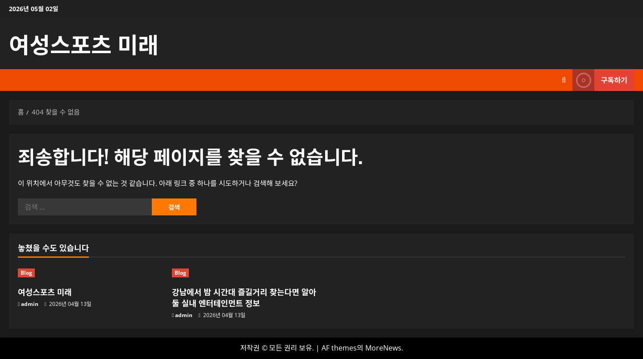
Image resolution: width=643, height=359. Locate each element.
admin (29, 304)
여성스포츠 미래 (84, 43)
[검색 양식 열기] (564, 80)
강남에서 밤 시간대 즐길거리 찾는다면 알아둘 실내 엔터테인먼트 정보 (244, 297)
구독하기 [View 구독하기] (599, 80)
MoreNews (383, 348)
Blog (26, 272)
